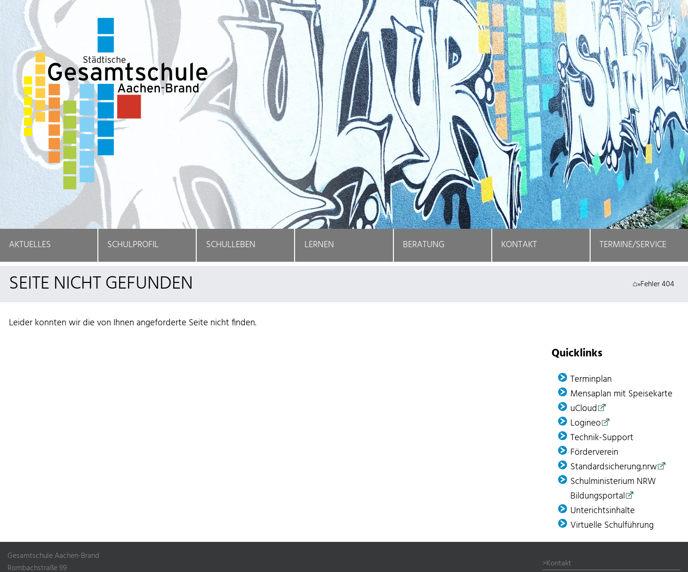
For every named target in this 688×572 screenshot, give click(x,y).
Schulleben (231, 245)
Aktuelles (30, 245)
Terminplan (591, 379)
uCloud (583, 409)
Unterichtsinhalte (602, 511)
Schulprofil (133, 245)
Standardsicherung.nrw (613, 467)
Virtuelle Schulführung (612, 525)
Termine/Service (633, 245)
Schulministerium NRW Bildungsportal (613, 489)
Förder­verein (594, 452)
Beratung (424, 245)
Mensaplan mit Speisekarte (621, 394)
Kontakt (519, 245)
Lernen (319, 245)
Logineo (585, 423)
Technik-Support (601, 438)
